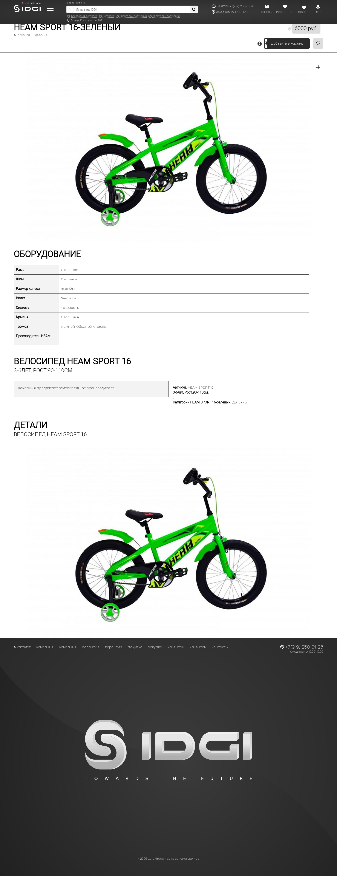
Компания (45, 647)
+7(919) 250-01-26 (242, 6)
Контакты (220, 647)
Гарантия (91, 647)
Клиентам (175, 647)
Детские (41, 35)
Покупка (135, 647)
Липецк (80, 3)
